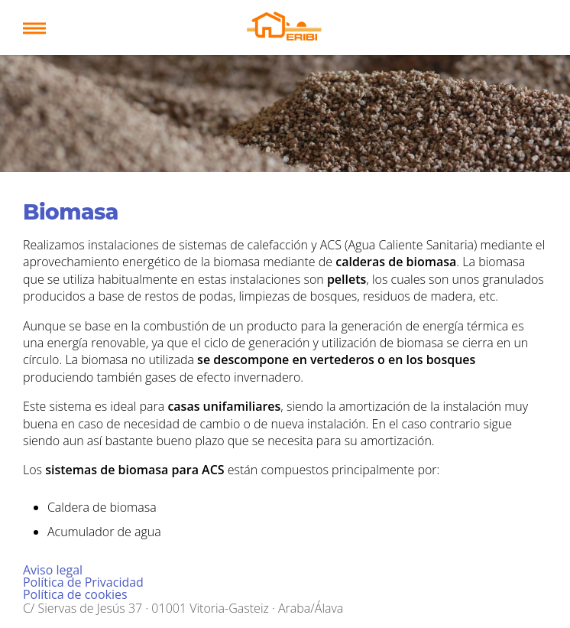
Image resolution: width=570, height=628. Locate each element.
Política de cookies (75, 594)
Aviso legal (53, 569)
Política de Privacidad (83, 582)
